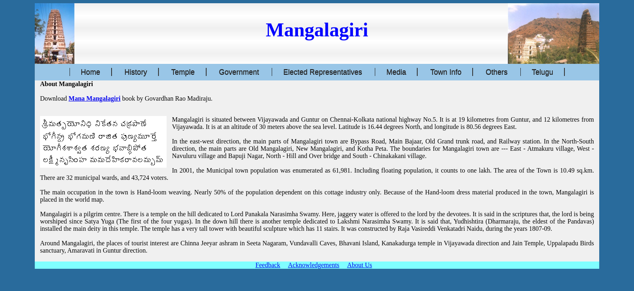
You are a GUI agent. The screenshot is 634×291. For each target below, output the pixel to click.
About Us (359, 264)
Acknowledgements (313, 264)
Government (239, 72)
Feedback (268, 264)
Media (396, 72)
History (136, 72)
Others (496, 72)
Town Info (445, 72)
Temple (183, 72)
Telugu (542, 72)
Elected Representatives (322, 72)
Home (90, 72)
